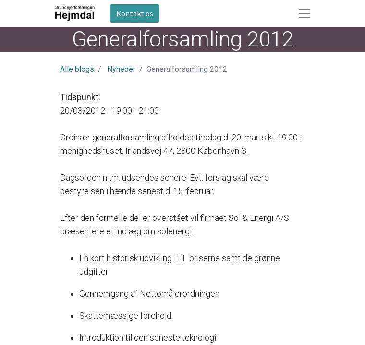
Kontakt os (134, 13)
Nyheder (121, 69)
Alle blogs (77, 69)
